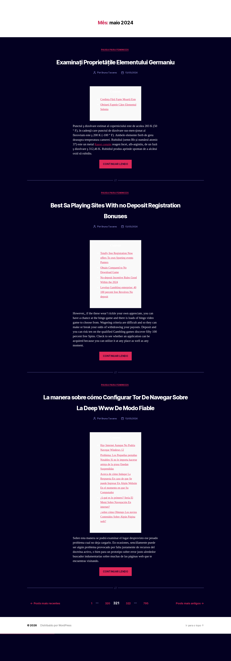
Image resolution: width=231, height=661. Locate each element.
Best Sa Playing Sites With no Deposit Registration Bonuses (115, 226)
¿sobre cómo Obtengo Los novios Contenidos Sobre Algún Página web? (116, 545)
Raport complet (104, 160)
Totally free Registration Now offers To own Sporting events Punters (119, 274)
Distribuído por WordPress (55, 652)
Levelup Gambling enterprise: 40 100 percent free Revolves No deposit (118, 308)
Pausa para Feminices (115, 50)
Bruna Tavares (109, 84)
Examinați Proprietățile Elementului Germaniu (115, 67)
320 (102, 630)
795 (148, 630)
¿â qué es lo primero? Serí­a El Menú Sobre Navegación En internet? (118, 530)
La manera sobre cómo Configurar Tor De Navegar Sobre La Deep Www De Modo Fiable (115, 424)
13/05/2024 (131, 84)
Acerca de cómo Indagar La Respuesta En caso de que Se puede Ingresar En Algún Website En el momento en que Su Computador (118, 511)
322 (126, 630)
